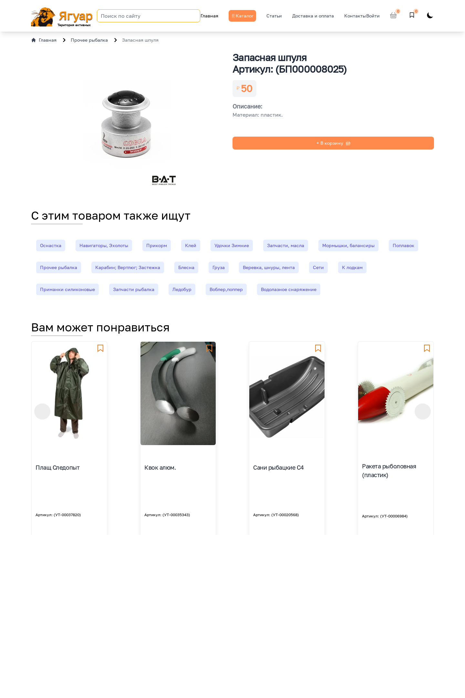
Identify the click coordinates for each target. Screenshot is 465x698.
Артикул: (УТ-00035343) (167, 514)
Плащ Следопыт (57, 467)
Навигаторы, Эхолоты (103, 245)
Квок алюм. (160, 467)
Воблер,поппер (226, 289)
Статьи (274, 15)
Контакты (355, 15)
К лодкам (352, 267)
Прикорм (156, 245)
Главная (209, 15)
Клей (190, 245)
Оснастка (50, 245)
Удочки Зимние (231, 245)
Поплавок (403, 245)
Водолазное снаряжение (288, 289)
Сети (318, 267)
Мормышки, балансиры (348, 245)
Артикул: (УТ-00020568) (276, 514)
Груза (218, 267)
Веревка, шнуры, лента (269, 267)
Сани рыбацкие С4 (278, 467)
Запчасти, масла (285, 245)
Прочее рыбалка (89, 40)
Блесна (186, 267)
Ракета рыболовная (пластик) (389, 470)
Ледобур (181, 289)
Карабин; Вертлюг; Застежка (127, 267)
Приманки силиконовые (67, 289)
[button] (42, 411)
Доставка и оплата (313, 15)
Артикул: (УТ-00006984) (385, 516)
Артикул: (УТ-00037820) (58, 514)
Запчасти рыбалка (133, 289)
